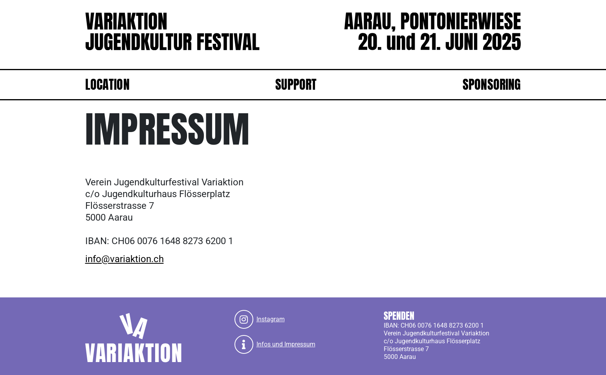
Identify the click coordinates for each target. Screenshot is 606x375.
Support (296, 84)
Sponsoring (492, 84)
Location (107, 84)
